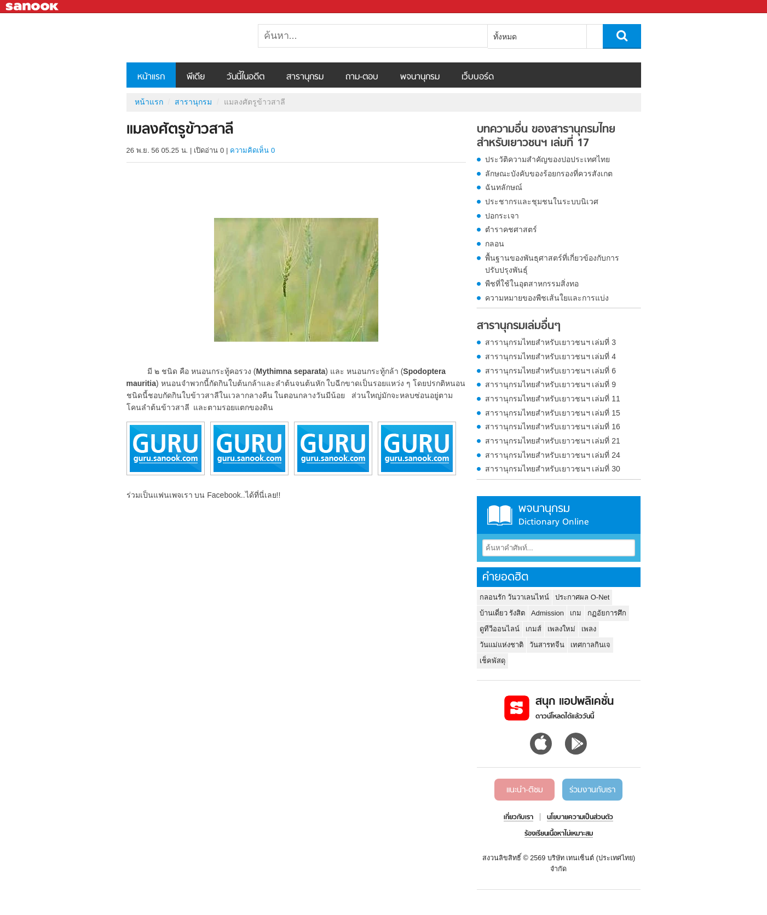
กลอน (494, 243)
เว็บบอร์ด (478, 77)
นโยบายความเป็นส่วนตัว (580, 817)
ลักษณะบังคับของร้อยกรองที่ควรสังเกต (549, 173)
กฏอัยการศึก (606, 613)
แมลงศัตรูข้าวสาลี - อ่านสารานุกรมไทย (183, 38)
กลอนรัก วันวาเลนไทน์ (515, 597)
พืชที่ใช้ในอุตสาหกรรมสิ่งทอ (532, 283)
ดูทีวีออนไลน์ (500, 629)
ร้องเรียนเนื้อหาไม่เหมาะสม (558, 833)
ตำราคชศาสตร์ (511, 229)
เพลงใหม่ (561, 629)
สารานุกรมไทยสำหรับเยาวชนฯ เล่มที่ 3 (550, 342)
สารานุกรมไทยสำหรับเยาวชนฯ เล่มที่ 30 (552, 468)
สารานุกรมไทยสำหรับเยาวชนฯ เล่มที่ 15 (552, 412)
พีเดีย (196, 77)
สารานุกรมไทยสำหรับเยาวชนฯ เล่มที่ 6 (550, 370)
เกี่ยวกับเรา (518, 817)
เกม (575, 613)
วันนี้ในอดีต (245, 77)
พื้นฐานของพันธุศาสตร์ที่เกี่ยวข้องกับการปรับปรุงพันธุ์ (552, 264)
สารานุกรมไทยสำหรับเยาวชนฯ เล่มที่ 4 (550, 356)
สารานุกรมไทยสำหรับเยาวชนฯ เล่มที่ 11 (552, 398)
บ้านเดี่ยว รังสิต (503, 613)
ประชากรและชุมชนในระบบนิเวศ (541, 201)
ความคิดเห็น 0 (252, 150)
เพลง (588, 629)
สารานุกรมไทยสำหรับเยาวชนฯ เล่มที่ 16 (552, 426)
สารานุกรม (305, 77)
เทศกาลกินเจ (590, 645)
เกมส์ (533, 629)
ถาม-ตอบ (361, 77)
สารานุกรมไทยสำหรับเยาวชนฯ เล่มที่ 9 (550, 384)
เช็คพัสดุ (492, 661)
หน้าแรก (151, 77)
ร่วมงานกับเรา (592, 790)
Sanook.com (32, 7)
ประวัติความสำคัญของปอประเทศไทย (547, 159)
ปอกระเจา (502, 215)
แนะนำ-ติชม (524, 790)
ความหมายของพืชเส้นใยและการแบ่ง (547, 298)
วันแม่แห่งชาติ (501, 645)
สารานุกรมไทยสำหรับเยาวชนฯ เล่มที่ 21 (552, 440)
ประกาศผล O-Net (582, 597)
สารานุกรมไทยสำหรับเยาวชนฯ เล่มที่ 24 (552, 455)
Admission (547, 613)
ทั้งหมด (505, 36)
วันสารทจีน (546, 645)
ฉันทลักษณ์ (503, 187)
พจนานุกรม (420, 77)
